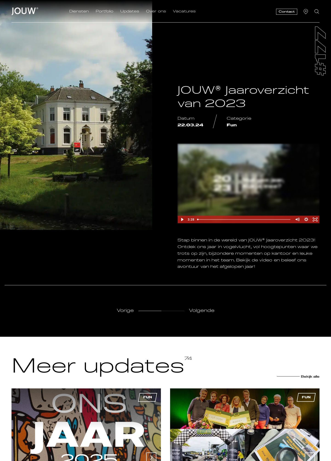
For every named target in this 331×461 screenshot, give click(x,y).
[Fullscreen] (315, 219)
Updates (129, 11)
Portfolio (104, 11)
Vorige (125, 310)
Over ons (156, 11)
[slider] (244, 219)
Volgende (201, 310)
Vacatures (184, 11)
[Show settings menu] (306, 219)
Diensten (79, 11)
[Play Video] (181, 219)
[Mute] (297, 219)
